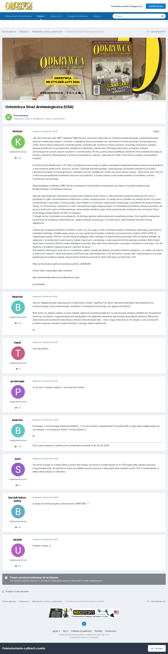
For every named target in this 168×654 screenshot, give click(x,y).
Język (56, 631)
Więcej (97, 16)
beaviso (17, 296)
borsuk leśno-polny (17, 499)
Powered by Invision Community (84, 637)
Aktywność (56, 16)
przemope (17, 381)
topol (17, 342)
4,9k (18, 158)
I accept (157, 648)
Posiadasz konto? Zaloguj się (127, 6)
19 (18, 369)
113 (18, 485)
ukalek (17, 539)
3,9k (18, 323)
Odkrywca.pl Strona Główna (18, 16)
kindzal (24, 115)
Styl (65, 631)
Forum (41, 17)
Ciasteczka (110, 631)
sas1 (17, 458)
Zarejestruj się (156, 6)
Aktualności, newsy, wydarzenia (49, 118)
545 (18, 407)
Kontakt (98, 631)
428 (18, 527)
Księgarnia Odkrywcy (78, 16)
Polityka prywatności (81, 631)
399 (18, 566)
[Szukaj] (128, 16)
